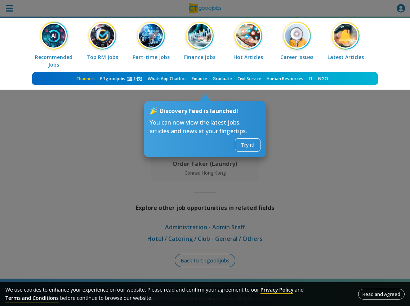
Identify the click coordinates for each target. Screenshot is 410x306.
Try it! (247, 144)
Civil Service (249, 79)
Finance (199, 79)
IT (311, 79)
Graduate (222, 79)
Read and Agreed (381, 294)
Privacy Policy (277, 289)
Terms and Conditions (32, 297)
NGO (323, 79)
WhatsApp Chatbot (167, 79)
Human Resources (285, 79)
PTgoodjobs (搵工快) (121, 79)
